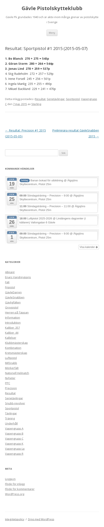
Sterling (36, 104)
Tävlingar (11, 413)
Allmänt (10, 272)
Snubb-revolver (15, 403)
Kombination (13, 348)
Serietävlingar (56, 99)
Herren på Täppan (17, 312)
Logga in (10, 479)
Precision (11, 388)
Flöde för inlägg (15, 484)
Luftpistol (11, 358)
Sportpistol (73, 99)
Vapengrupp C (14, 438)
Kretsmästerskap (16, 353)
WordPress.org (14, 494)
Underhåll (11, 423)
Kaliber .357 (12, 327)
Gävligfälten (13, 302)
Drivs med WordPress (41, 519)
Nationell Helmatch (17, 373)
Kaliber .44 (11, 333)
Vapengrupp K (14, 443)
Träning (10, 418)
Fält (7, 282)
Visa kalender (89, 247)
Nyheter (10, 378)
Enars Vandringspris (18, 277)
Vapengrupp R (14, 454)
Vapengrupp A (14, 428)
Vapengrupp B (14, 433)
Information (12, 317)
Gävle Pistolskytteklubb (52, 8)
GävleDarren (13, 292)
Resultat (40, 99)
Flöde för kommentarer (20, 489)
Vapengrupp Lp (15, 449)
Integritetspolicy (14, 519)
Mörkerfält (12, 368)
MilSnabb (11, 363)
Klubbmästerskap (16, 343)
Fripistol (10, 287)
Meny (52, 32)
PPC (7, 383)
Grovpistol (11, 307)
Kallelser (10, 338)
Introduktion (13, 322)
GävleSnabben (14, 297)
